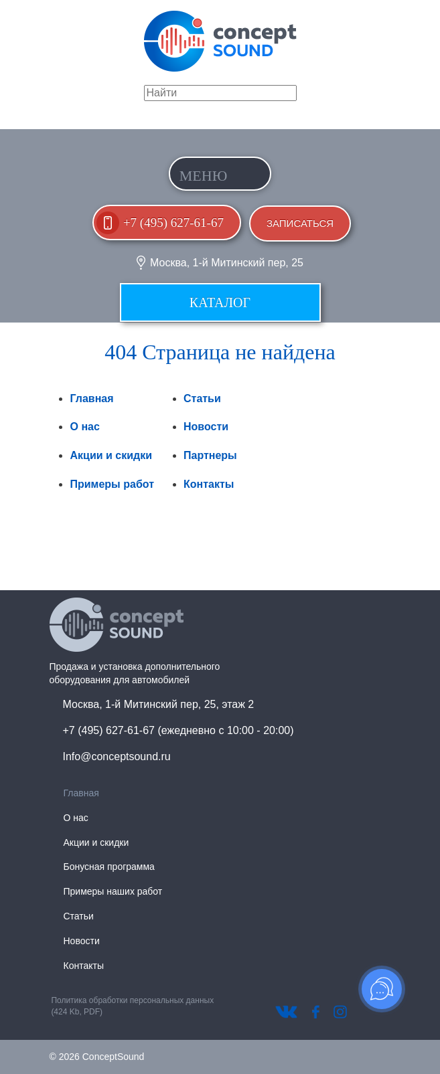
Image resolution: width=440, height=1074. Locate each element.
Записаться (300, 223)
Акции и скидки (111, 455)
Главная (91, 398)
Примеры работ (112, 484)
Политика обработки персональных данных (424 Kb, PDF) (132, 1006)
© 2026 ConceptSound (97, 1056)
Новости (206, 426)
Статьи (202, 398)
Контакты (209, 484)
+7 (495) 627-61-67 (173, 222)
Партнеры (210, 455)
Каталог (220, 302)
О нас (84, 426)
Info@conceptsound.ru (117, 756)
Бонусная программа (109, 866)
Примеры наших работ (113, 891)
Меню (203, 175)
